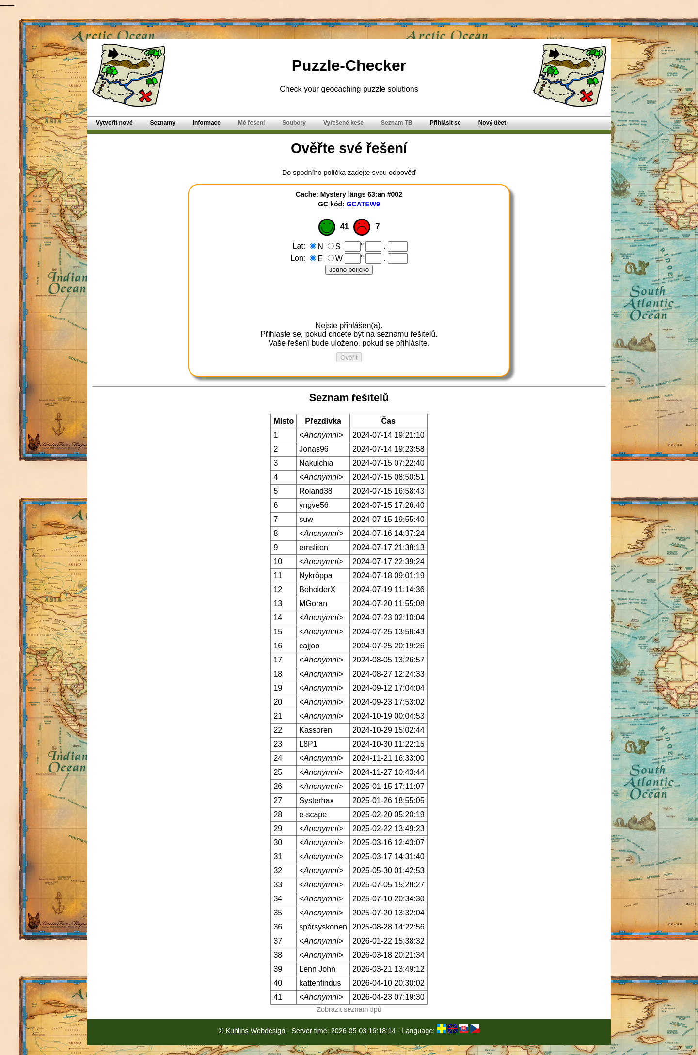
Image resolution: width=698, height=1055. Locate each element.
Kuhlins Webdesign (255, 1031)
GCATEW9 (363, 204)
